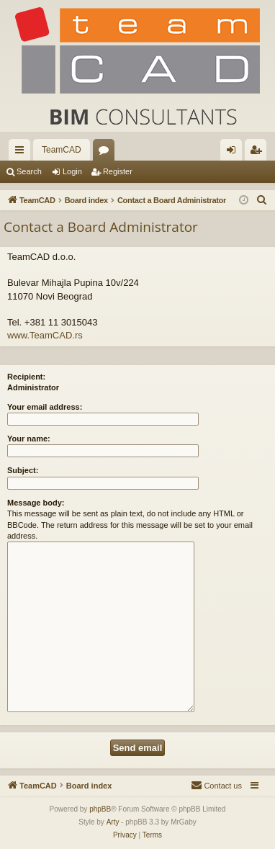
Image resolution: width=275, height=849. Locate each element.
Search (29, 171)
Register (117, 171)
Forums (106, 153)
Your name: (28, 438)
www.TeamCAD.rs (45, 335)
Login (72, 171)
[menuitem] (262, 200)
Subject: (22, 470)
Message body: (35, 502)
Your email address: (44, 407)
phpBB (100, 809)
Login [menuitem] (234, 153)
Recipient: (26, 376)
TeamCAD (61, 150)
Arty (113, 822)
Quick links (22, 153)
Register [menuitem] (258, 153)
